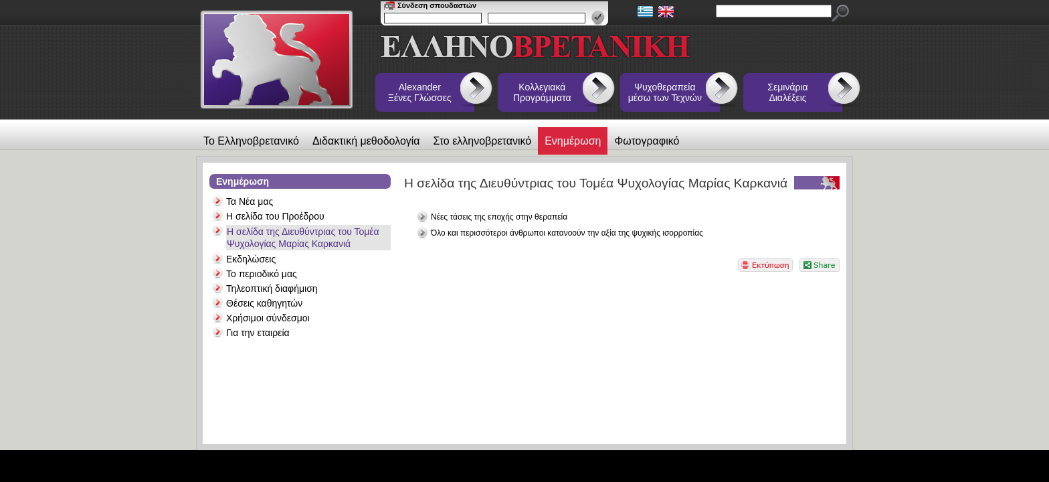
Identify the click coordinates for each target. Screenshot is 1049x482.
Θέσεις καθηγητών (264, 303)
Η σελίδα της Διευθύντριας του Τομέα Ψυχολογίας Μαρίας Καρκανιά (303, 237)
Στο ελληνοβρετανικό (483, 141)
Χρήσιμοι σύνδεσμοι (268, 318)
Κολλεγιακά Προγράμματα (542, 92)
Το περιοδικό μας (261, 273)
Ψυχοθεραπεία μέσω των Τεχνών (665, 92)
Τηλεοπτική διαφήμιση (272, 288)
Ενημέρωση (573, 141)
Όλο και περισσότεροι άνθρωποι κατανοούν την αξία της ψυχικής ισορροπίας (567, 233)
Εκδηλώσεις (251, 259)
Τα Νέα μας (249, 201)
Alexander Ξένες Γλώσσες (420, 92)
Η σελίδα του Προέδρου (275, 216)
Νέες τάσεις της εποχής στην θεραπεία (499, 217)
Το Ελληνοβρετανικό (251, 141)
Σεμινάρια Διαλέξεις (787, 92)
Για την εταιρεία (258, 332)
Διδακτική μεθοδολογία (366, 141)
